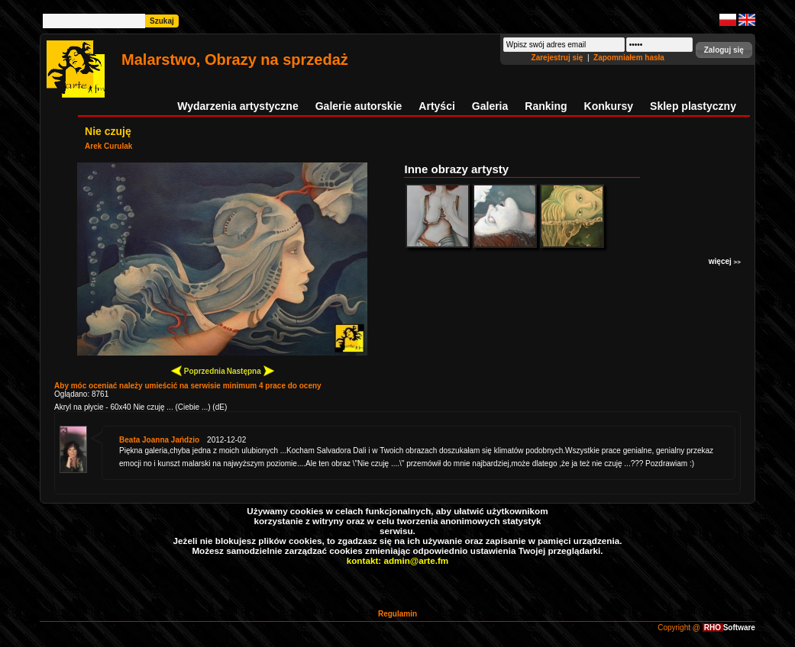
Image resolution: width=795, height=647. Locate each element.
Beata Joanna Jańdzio (159, 440)
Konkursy (609, 106)
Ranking (546, 106)
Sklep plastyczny (693, 106)
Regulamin (397, 614)
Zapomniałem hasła (628, 57)
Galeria (490, 106)
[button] (724, 50)
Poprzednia (198, 370)
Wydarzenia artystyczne (237, 106)
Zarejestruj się (559, 57)
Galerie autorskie (358, 106)
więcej (725, 261)
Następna (250, 370)
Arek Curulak (108, 146)
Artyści (436, 106)
